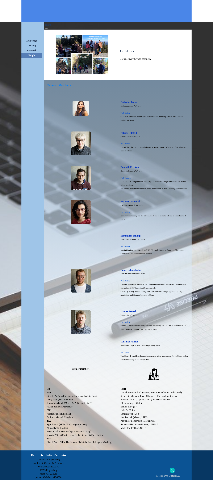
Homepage (31, 40)
